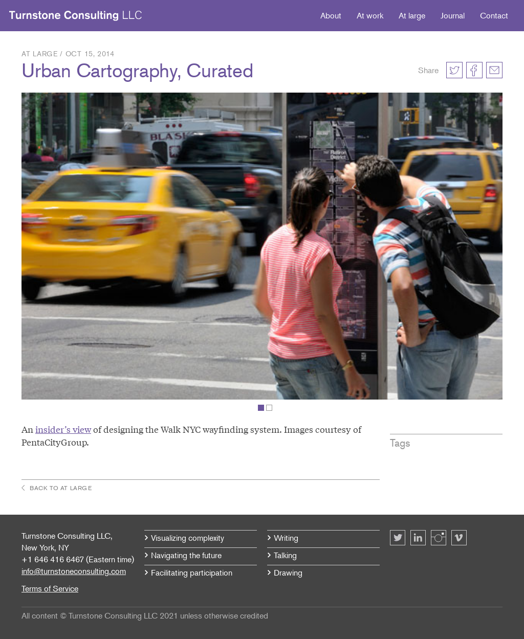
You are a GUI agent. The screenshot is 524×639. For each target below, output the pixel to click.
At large (412, 15)
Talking (285, 555)
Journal (453, 15)
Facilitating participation (191, 572)
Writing (286, 538)
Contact (494, 15)
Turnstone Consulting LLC (75, 16)
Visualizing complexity (187, 538)
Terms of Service (49, 588)
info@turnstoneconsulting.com (73, 571)
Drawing (288, 572)
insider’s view (63, 429)
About (330, 15)
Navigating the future (186, 555)
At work (370, 15)
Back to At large (61, 488)
